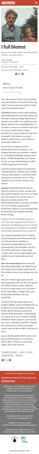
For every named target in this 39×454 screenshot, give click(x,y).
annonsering (8, 380)
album (22, 352)
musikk (19, 355)
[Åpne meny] (36, 3)
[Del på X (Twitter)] (19, 73)
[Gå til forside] (8, 3)
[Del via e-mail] (22, 73)
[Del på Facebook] (16, 73)
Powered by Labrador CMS (19, 451)
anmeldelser (7, 355)
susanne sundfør (9, 352)
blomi (29, 352)
